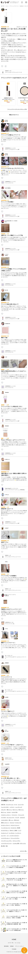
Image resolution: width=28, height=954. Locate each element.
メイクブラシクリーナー (6, 843)
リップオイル (11, 833)
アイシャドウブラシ (15, 838)
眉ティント (11, 820)
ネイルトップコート (5, 825)
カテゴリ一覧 (10, 942)
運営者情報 (6, 946)
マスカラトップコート (6, 815)
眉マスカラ (16, 820)
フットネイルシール (5, 827)
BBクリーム (9, 809)
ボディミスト (23, 843)
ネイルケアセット (5, 830)
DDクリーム (21, 809)
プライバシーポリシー (19, 946)
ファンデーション (10, 804)
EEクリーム (3, 812)
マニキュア (12, 822)
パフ (8, 835)
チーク (15, 804)
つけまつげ (22, 817)
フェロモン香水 (16, 843)
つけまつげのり (4, 820)
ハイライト (12, 807)
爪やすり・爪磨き (13, 830)
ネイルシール (18, 822)
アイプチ (17, 817)
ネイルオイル (13, 827)
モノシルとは (17, 942)
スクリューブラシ (16, 840)
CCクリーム (15, 809)
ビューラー (3, 835)
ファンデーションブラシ (6, 840)
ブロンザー (3, 809)
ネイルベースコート (15, 825)
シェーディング (18, 807)
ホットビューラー (10, 817)
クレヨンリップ (4, 833)
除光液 (18, 827)
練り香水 (3, 846)
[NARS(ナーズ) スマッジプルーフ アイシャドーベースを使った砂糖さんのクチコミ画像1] (6, 17)
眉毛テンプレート (5, 822)
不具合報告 (14, 949)
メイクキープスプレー (14, 835)
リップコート (18, 833)
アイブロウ (3, 817)
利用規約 (12, 946)
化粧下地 (3, 804)
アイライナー (14, 815)
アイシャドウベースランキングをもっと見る (17, 109)
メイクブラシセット (5, 838)
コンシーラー (21, 804)
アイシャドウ (21, 815)
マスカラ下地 (14, 812)
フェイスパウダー (5, 807)
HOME (14, 939)
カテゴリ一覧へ (23, 851)
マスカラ (9, 812)
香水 (7, 846)
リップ (19, 830)
